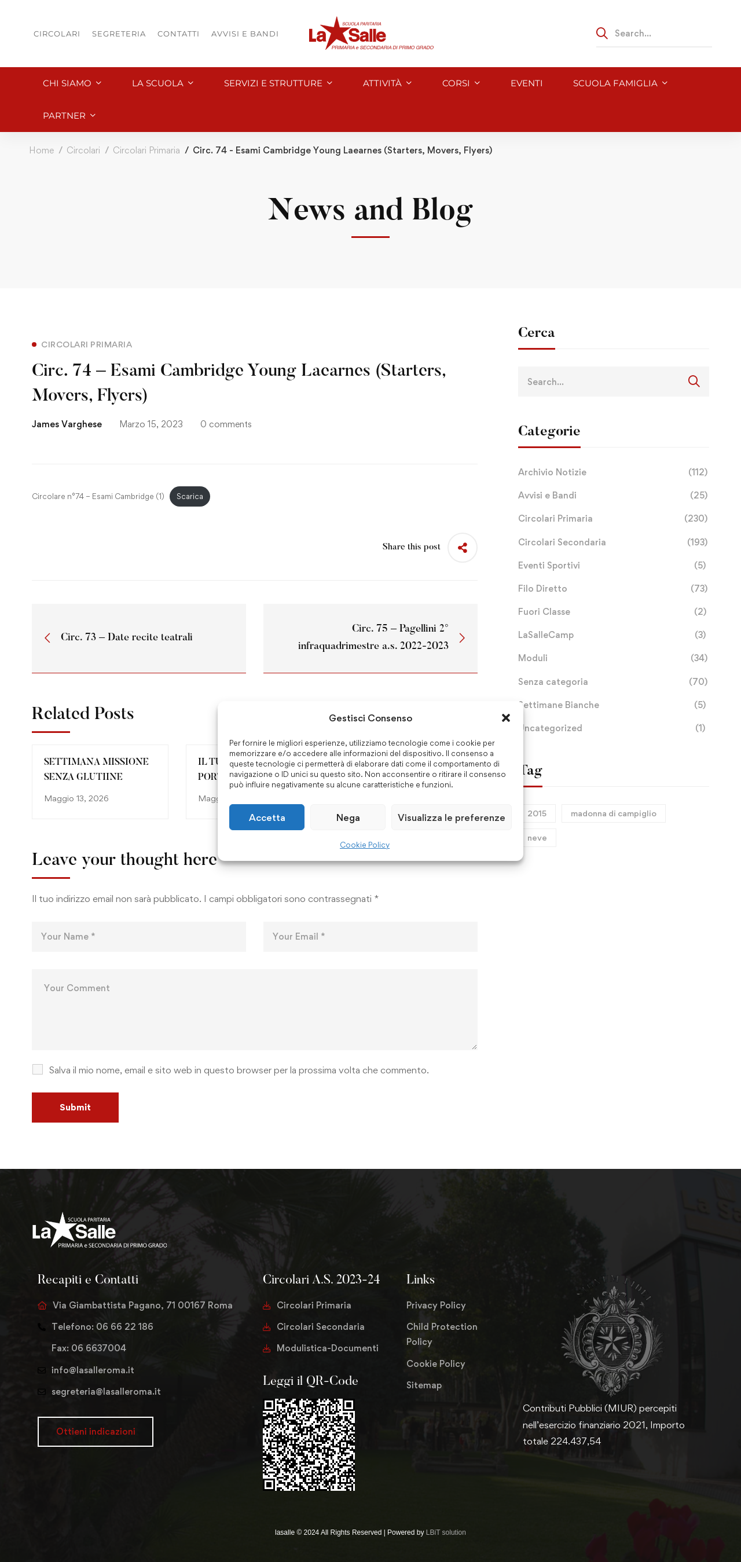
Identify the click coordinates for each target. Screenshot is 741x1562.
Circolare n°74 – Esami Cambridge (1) (98, 496)
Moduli (613, 658)
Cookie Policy (365, 844)
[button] (506, 718)
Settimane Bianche (613, 705)
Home (41, 150)
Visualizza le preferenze (451, 817)
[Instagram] (559, 1477)
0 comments (226, 424)
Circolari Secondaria (613, 542)
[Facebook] (541, 1477)
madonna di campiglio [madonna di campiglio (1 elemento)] (613, 813)
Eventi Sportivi (613, 565)
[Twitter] (522, 1477)
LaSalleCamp (613, 635)
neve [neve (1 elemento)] (537, 837)
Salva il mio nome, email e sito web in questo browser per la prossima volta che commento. (239, 1070)
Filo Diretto (613, 588)
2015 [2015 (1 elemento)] (536, 813)
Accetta (267, 817)
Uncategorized (613, 728)
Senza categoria (613, 682)
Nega (348, 817)
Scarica (190, 496)
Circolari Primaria (146, 150)
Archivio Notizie (613, 472)
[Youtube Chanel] (578, 1477)
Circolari (83, 150)
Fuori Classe (613, 611)
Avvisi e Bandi (613, 495)
